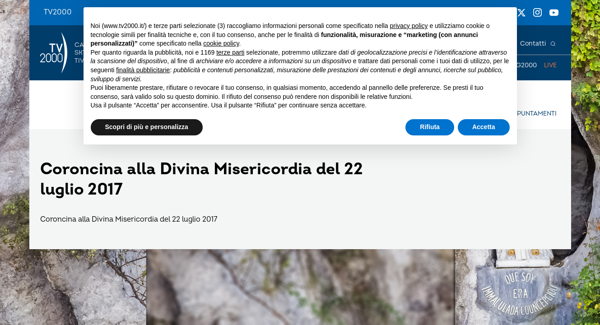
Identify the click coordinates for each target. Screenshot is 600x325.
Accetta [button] (483, 126)
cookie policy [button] (221, 43)
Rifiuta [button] (430, 126)
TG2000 (524, 65)
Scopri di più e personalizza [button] (146, 126)
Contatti (533, 43)
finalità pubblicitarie (143, 70)
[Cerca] (553, 44)
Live (550, 65)
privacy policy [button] (409, 25)
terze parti (230, 52)
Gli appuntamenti (527, 113)
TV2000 (58, 12)
